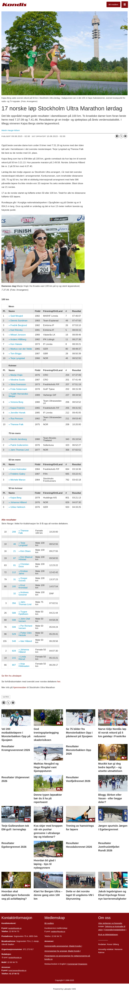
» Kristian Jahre (23, 572)
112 (14, 572)
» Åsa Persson (16, 418)
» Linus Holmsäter (18, 469)
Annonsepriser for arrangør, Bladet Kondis (62, 951)
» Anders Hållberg (17, 339)
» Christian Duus (24, 565)
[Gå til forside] (14, 4)
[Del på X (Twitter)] (121, 136)
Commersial (72, 964)
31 (14, 579)
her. (59, 681)
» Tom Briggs (15, 353)
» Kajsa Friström (17, 408)
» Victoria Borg (16, 402)
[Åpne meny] (124, 4)
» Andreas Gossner (24, 593)
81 (14, 565)
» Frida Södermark (18, 389)
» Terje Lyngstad (17, 358)
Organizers (82, 964)
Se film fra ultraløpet (11, 676)
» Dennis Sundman (18, 320)
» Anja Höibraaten (24, 665)
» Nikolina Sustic (17, 379)
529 (14, 634)
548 (14, 641)
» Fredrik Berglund (18, 325)
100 (14, 586)
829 (14, 651)
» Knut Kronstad (23, 586)
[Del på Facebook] (117, 136)
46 (14, 544)
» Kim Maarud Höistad (25, 558)
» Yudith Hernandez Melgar (18, 395)
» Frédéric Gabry (17, 474)
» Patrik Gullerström (18, 445)
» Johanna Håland (18, 502)
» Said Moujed (16, 316)
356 (14, 603)
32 (14, 593)
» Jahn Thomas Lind (19, 450)
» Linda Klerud (22, 657)
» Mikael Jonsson (17, 334)
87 (14, 558)
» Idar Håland (25, 641)
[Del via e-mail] (125, 136)
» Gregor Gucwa (23, 579)
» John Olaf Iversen (24, 620)
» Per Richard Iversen (25, 627)
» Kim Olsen (25, 551)
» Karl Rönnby (16, 330)
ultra (6, 697)
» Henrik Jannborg (18, 439)
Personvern (103, 939)
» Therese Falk (16, 424)
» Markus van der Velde (20, 349)
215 (14, 658)
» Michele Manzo (17, 480)
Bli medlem (113, 4)
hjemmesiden (19, 687)
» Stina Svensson (17, 384)
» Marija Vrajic (16, 375)
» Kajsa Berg (15, 497)
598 (14, 620)
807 (14, 665)
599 (14, 627)
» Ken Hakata (15, 344)
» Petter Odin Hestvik (25, 634)
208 (14, 532)
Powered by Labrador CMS (64, 989)
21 (14, 551)
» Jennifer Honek (17, 412)
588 (14, 613)
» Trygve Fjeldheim (23, 612)
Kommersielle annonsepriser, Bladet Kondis (62, 946)
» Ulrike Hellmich (17, 507)
